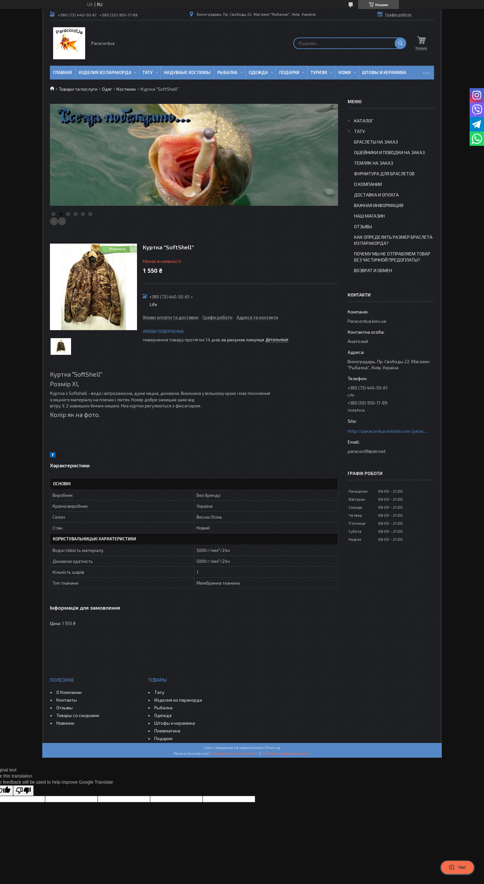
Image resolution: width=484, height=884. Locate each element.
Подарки (289, 72)
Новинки (65, 723)
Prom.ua (273, 747)
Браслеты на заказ (376, 142)
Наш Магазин (369, 216)
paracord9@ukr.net (367, 451)
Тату (147, 72)
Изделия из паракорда (105, 72)
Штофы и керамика (174, 723)
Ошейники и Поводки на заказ (389, 152)
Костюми (126, 89)
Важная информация (378, 205)
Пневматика (167, 730)
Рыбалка (227, 72)
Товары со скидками (77, 715)
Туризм (319, 72)
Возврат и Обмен (373, 270)
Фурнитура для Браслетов (384, 173)
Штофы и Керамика (384, 72)
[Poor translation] (23, 790)
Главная (62, 72)
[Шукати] (400, 43)
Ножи (344, 72)
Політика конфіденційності (285, 753)
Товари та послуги (78, 89)
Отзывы (363, 226)
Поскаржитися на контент (234, 753)
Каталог (363, 120)
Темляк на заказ (373, 163)
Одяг (107, 89)
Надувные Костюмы (187, 72)
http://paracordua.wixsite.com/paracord (388, 431)
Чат (457, 867)
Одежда (258, 72)
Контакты (66, 700)
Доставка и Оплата (376, 194)
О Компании (368, 184)
